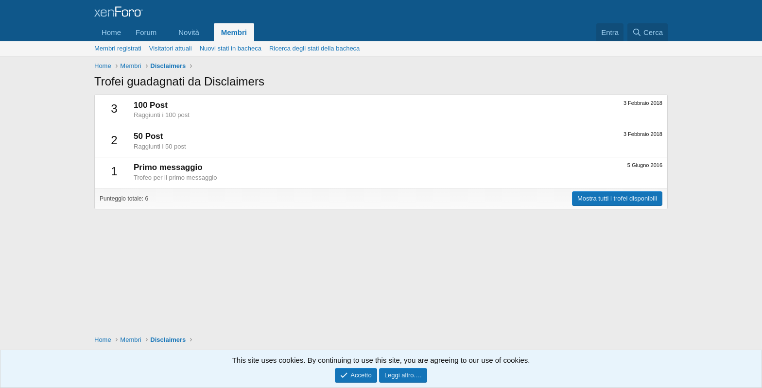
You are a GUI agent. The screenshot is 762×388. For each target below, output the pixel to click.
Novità (188, 32)
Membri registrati (117, 48)
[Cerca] (647, 32)
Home (111, 32)
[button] (164, 32)
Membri (234, 32)
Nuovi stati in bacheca (230, 48)
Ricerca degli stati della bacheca (314, 48)
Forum (146, 32)
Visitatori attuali (170, 48)
